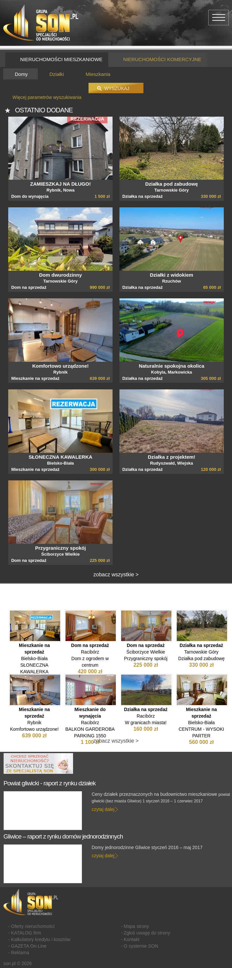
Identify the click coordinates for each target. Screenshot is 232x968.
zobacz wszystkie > (116, 574)
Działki (56, 74)
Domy (21, 74)
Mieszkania (98, 74)
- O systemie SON (139, 946)
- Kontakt (130, 939)
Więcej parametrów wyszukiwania (47, 97)
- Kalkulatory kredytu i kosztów (39, 939)
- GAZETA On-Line (27, 946)
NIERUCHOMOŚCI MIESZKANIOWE (56, 60)
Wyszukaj (116, 88)
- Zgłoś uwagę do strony (145, 932)
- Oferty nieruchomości (31, 926)
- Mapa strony (135, 926)
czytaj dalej (102, 809)
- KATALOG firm (24, 932)
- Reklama (18, 952)
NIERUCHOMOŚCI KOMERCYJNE (157, 60)
